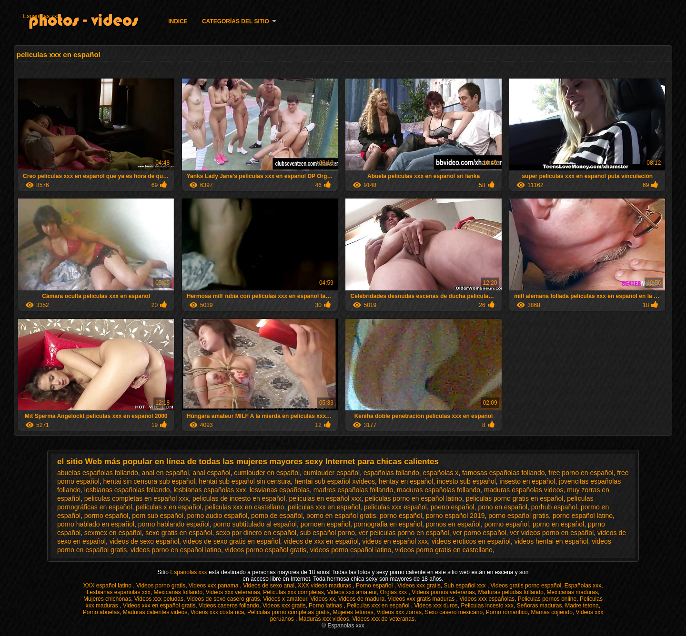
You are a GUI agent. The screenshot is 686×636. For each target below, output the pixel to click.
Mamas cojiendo (551, 612)
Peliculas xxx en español (379, 605)
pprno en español (558, 524)
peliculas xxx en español (324, 507)
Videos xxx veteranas (233, 592)
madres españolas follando (353, 490)
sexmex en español (113, 533)
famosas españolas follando (503, 473)
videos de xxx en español (321, 541)
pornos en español (453, 524)
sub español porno (327, 533)
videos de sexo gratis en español (231, 541)
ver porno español (479, 533)
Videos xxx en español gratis (159, 605)
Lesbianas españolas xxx (119, 592)
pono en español (502, 507)
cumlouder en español (267, 473)
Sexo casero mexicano (454, 612)
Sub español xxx (465, 585)
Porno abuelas (101, 612)
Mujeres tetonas (353, 612)
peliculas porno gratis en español (515, 498)
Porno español (375, 585)
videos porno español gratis (265, 550)
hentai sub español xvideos (334, 481)
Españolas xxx (583, 585)
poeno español (452, 507)
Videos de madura (361, 599)
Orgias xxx (394, 592)
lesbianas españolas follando (127, 490)
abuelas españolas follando (97, 473)
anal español (211, 473)
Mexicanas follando (177, 592)
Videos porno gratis (160, 585)
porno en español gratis (341, 515)
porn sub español (157, 515)
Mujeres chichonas (107, 599)
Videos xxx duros (436, 605)
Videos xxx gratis (419, 585)
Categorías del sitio (235, 21)
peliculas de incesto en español (238, 498)
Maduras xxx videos (324, 619)
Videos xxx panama (214, 585)
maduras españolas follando (438, 490)
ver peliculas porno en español (404, 533)
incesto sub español (466, 481)
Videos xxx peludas (158, 599)
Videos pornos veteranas (443, 592)
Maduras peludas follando (511, 592)
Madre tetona (582, 605)
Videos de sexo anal (268, 585)
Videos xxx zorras (399, 612)
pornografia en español (388, 524)
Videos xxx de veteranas (383, 619)
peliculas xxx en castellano (244, 507)
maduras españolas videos (524, 490)
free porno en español (580, 473)
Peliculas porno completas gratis (288, 612)
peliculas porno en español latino (413, 498)
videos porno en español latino (176, 550)
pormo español (106, 515)
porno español (401, 515)
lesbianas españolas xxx (209, 490)
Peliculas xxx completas (293, 592)
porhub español (554, 507)
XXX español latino (108, 585)
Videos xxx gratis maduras (422, 599)
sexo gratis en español (178, 533)
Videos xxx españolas (486, 599)
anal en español (165, 473)
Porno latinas (326, 605)
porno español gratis (518, 515)
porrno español (506, 524)
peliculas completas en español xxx (136, 498)
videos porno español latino (350, 550)
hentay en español (406, 481)
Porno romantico (507, 612)
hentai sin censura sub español (149, 481)
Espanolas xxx (41, 16)
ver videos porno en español (552, 533)
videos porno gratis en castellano (444, 550)
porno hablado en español (95, 524)
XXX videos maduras (325, 585)
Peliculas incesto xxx (487, 605)
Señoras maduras (539, 605)
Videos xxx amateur (352, 592)
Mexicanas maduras (572, 592)
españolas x (441, 473)
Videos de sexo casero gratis (223, 599)
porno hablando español (174, 524)
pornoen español (325, 524)
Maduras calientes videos (155, 612)
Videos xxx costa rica (217, 612)
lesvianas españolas (280, 490)
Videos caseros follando (229, 605)
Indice (178, 21)
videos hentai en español (551, 541)
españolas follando (391, 473)
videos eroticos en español (471, 541)
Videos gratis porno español (526, 585)
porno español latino (583, 515)
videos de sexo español (144, 541)
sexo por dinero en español (256, 533)
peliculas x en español (169, 507)
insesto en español (527, 481)
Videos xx (322, 599)
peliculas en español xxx (325, 498)
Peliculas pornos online (547, 599)
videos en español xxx (395, 541)
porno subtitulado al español (255, 524)
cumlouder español (331, 473)
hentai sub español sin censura (245, 481)
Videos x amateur (285, 599)
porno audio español (217, 515)
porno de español (277, 515)
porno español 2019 (455, 515)
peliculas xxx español (395, 507)
